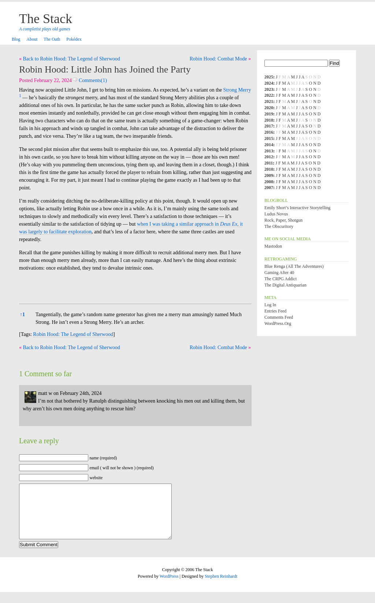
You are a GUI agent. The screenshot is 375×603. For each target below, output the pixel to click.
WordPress (169, 587)
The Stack (45, 18)
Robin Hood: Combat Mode (218, 59)
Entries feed (275, 311)
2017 (268, 126)
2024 (268, 83)
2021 (268, 101)
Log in (270, 304)
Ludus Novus (276, 214)
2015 (268, 138)
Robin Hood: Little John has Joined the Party (105, 69)
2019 (268, 113)
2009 (268, 175)
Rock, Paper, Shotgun (283, 220)
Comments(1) (90, 80)
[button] (20, 97)
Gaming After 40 (279, 272)
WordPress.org (277, 323)
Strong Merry (237, 90)
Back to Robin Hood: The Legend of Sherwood (71, 59)
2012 (268, 156)
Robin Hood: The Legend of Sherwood (73, 334)
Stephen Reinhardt (221, 587)
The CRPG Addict (280, 278)
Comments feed (278, 317)
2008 (268, 181)
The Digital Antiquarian (285, 285)
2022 (268, 95)
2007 (268, 187)
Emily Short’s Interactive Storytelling (297, 207)
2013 (268, 150)
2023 (268, 89)
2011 (268, 163)
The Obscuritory (278, 226)
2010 (268, 169)
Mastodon (273, 246)
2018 (268, 120)
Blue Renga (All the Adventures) (294, 266)
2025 (268, 76)
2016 (268, 132)
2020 (268, 107)
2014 (268, 144)
